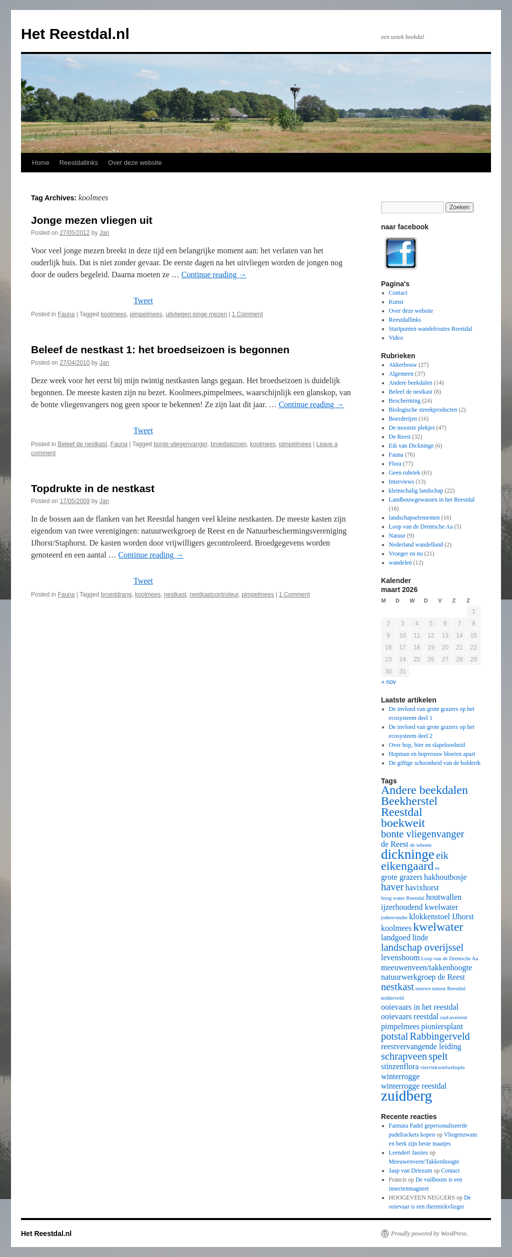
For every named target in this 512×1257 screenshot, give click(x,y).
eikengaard (407, 865)
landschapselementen (414, 517)
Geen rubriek (404, 472)
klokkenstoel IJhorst (441, 916)
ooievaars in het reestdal (419, 1007)
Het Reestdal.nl (75, 33)
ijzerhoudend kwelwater (419, 907)
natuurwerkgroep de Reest (423, 977)
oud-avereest (453, 1017)
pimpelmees (146, 314)
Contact (398, 292)
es (437, 868)
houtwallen (444, 897)
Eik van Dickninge (411, 445)
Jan (104, 232)
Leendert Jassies (408, 1152)
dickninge (407, 854)
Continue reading (214, 274)
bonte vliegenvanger (180, 444)
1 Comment (247, 314)
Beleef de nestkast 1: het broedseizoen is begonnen (160, 349)
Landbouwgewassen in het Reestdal (432, 499)
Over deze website (135, 162)
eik (442, 855)
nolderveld (392, 998)
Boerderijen (403, 418)
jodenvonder (394, 917)
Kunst (396, 301)
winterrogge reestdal (413, 1086)
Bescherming (404, 400)
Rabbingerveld (440, 1036)
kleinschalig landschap (416, 490)
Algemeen (401, 373)
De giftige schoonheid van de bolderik (435, 762)
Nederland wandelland (416, 544)
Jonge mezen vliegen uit (91, 220)
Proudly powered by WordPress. (429, 1233)
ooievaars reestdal (409, 1016)
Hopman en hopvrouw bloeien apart (432, 753)
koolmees (113, 314)
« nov (389, 681)
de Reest (394, 844)
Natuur (397, 535)
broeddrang (116, 594)
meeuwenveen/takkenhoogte (426, 967)
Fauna (66, 314)
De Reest (400, 436)
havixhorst (422, 887)
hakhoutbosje (445, 877)
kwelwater (438, 926)
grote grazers (401, 877)
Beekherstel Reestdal (409, 806)
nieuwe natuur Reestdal (441, 988)
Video (396, 337)
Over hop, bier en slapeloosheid (427, 744)
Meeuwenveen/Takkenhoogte (424, 1161)
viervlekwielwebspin (442, 1067)
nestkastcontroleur (214, 594)
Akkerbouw (403, 364)
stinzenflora (400, 1066)
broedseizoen (228, 444)
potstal (394, 1036)
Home (41, 162)
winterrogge (400, 1076)
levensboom (400, 957)
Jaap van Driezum (410, 1170)
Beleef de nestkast (82, 444)
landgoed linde (404, 937)
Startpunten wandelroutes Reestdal (430, 328)
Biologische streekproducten (423, 409)
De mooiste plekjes (412, 427)
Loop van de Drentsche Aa (421, 526)
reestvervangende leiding (421, 1046)
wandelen (400, 562)
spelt (438, 1056)
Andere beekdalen (410, 382)
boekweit (403, 822)
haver (392, 886)
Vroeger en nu (406, 553)
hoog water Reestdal (402, 898)
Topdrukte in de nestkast (92, 488)
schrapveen (404, 1056)
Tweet (143, 300)
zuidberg (406, 1096)
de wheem (421, 845)
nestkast (175, 594)
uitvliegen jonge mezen (196, 314)
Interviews (401, 481)
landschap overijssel (422, 947)
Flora (395, 463)
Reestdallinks (79, 162)
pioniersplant (442, 1026)
